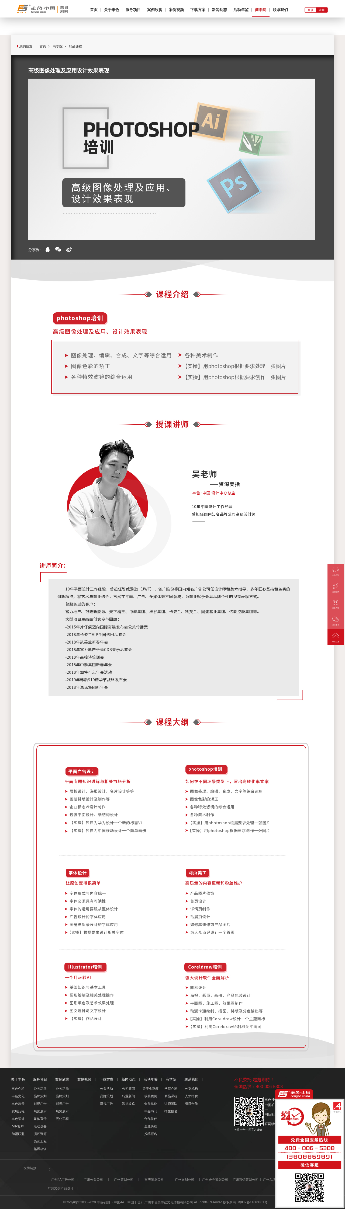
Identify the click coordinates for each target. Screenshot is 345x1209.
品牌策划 (40, 1096)
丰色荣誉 (18, 1119)
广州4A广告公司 (63, 1180)
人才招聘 (191, 1096)
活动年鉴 (241, 10)
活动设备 (40, 1126)
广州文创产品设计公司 (63, 1188)
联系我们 (280, 10)
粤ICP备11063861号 (252, 1202)
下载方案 (197, 10)
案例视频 (176, 10)
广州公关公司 (93, 1180)
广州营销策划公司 (245, 1180)
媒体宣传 (40, 1119)
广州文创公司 (184, 1180)
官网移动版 (273, 1124)
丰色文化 (18, 1096)
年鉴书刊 (150, 1111)
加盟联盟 (18, 1134)
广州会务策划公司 (215, 1180)
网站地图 (271, 1114)
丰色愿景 (18, 1104)
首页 (94, 10)
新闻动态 (219, 10)
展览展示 (40, 1111)
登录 (310, 10)
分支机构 (191, 1089)
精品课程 (75, 46)
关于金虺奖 (151, 1089)
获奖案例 (150, 1096)
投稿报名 (150, 1134)
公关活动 (40, 1089)
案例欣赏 (154, 10)
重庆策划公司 (154, 1180)
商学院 (260, 10)
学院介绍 (170, 1089)
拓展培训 (40, 1149)
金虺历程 (150, 1126)
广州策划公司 (123, 1180)
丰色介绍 (18, 1089)
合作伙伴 (150, 1119)
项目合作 (191, 1104)
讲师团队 (170, 1104)
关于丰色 (111, 10)
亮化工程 (40, 1141)
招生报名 (170, 1111)
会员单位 (150, 1104)
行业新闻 (128, 1096)
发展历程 (18, 1111)
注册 (322, 10)
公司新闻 (128, 1089)
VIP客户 (18, 1126)
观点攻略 (128, 1104)
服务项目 (133, 10)
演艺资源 (40, 1134)
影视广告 (40, 1104)
